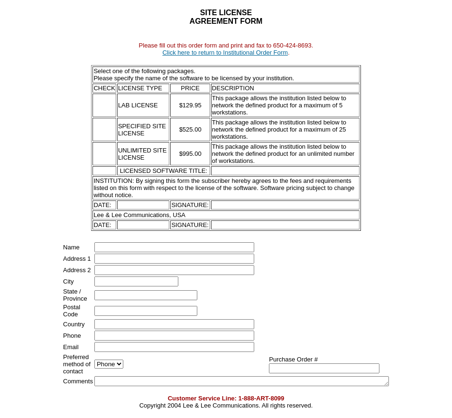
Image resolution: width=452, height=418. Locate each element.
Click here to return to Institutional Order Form (224, 52)
